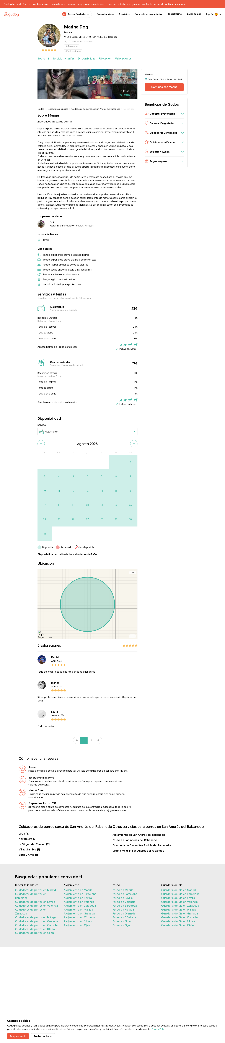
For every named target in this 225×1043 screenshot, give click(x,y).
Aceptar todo (18, 1036)
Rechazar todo (43, 1036)
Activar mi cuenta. (175, 4)
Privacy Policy (158, 1029)
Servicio (42, 424)
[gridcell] (116, 462)
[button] (164, 114)
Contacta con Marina (164, 87)
